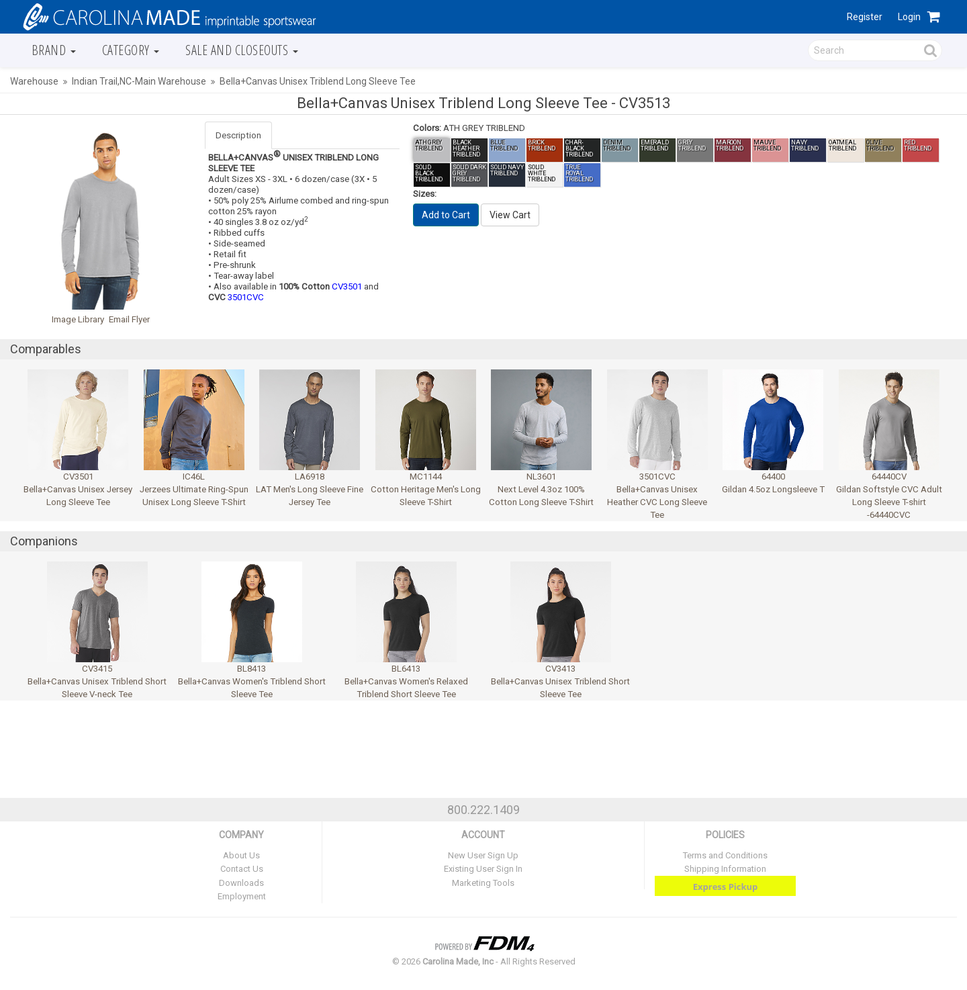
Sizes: (424, 194)
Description (238, 135)
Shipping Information (725, 869)
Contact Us (241, 869)
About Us (241, 855)
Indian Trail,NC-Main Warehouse (139, 81)
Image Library (78, 319)
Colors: (427, 128)
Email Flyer (129, 319)
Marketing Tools (483, 883)
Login (909, 16)
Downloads (241, 883)
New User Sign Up (483, 855)
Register (864, 16)
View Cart (510, 215)
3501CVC (246, 297)
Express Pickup (725, 887)
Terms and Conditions (725, 855)
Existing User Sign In (483, 869)
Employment (242, 896)
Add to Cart (446, 215)
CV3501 (347, 286)
